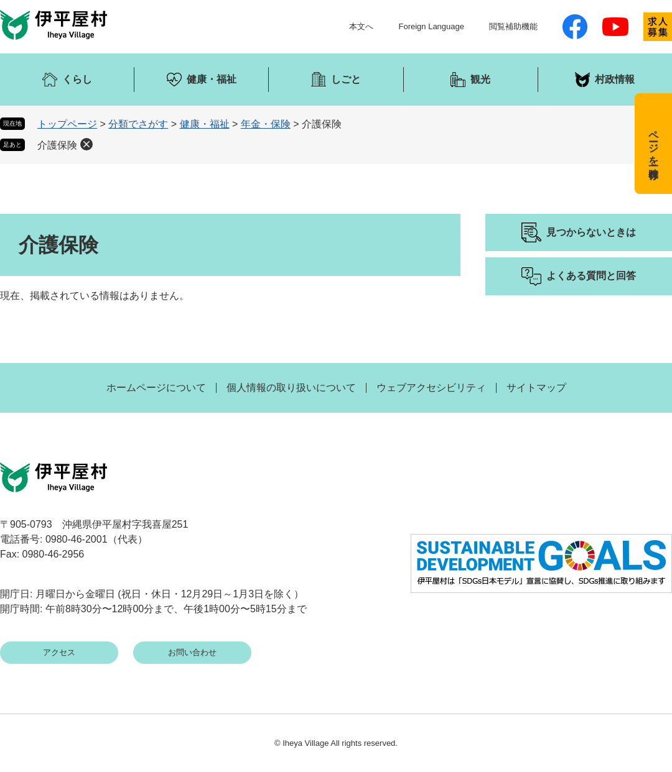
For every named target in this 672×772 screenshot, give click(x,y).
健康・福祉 (205, 124)
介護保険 (57, 145)
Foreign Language (431, 26)
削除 (86, 144)
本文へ (361, 26)
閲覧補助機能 (513, 26)
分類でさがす (138, 124)
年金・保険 (266, 124)
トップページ (67, 124)
